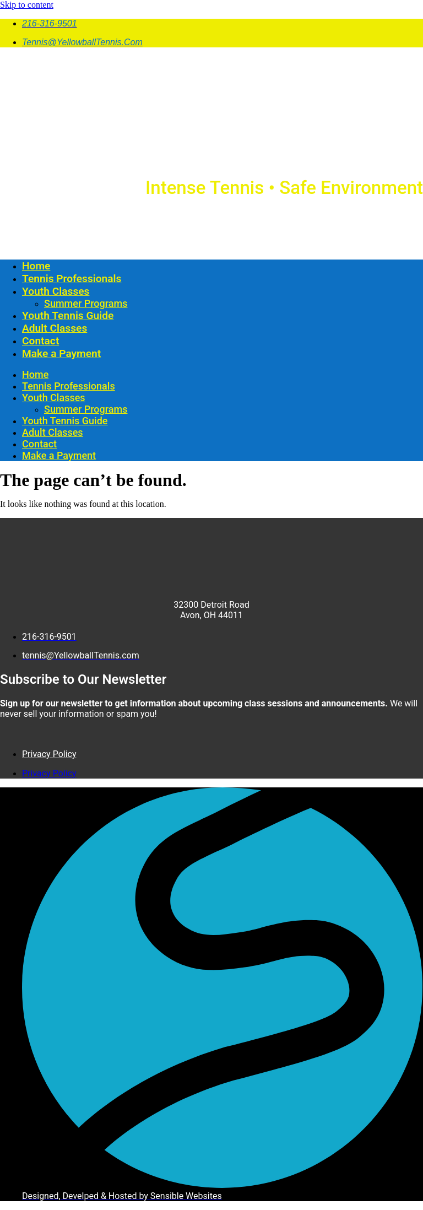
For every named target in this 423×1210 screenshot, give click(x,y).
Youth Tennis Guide (67, 315)
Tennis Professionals (71, 278)
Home (36, 266)
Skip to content (26, 4)
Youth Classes (55, 291)
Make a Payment (61, 353)
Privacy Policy (49, 754)
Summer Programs (85, 303)
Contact (40, 340)
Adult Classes (54, 328)
